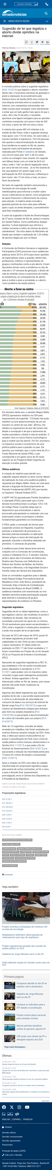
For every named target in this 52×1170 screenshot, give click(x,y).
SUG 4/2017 (36, 748)
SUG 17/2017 (16, 745)
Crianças (30, 855)
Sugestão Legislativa (10, 852)
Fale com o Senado (12, 1155)
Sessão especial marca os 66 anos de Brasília (19, 1064)
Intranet (7, 1127)
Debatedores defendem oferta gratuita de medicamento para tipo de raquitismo (22, 936)
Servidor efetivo (9, 1133)
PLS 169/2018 (7, 807)
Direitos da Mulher (17, 855)
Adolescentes (8, 858)
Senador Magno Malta (11, 844)
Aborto (5, 855)
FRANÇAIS (28, 1119)
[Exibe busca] (46, 13)
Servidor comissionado (12, 1137)
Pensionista (7, 1145)
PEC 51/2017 (7, 799)
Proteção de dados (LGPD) (14, 1151)
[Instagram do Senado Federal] (19, 1107)
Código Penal (26, 852)
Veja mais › (46, 1101)
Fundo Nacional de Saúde (25, 858)
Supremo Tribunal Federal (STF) (29, 849)
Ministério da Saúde (40, 852)
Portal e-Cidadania (10, 866)
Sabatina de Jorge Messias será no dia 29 (23, 954)
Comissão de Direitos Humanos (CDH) (17, 840)
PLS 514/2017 (7, 811)
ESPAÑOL (16, 1119)
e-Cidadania (29, 151)
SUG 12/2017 (9, 758)
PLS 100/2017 (27, 705)
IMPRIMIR (7, 875)
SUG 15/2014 (9, 89)
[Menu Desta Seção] (26, 21)
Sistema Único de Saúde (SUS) (14, 861)
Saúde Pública (41, 855)
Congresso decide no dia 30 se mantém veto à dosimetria (23, 1085)
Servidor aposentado (11, 1141)
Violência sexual (9, 849)
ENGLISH (6, 1119)
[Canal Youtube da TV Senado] (26, 1107)
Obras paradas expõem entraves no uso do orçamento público (25, 1079)
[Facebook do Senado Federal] (5, 1107)
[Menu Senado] (5, 4)
